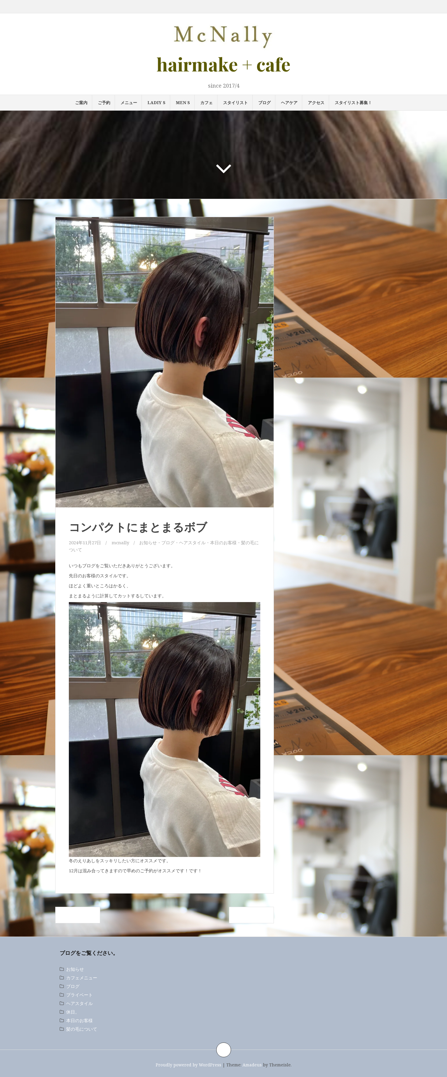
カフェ (206, 102)
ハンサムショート (251, 915)
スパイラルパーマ (77, 915)
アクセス (316, 102)
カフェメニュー (81, 978)
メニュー (129, 102)
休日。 (72, 1012)
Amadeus (252, 1065)
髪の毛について (81, 1029)
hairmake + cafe (223, 64)
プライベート (79, 995)
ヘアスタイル (192, 542)
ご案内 (81, 102)
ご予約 (104, 102)
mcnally (120, 542)
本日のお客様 (223, 542)
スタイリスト (235, 102)
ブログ (264, 102)
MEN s (183, 102)
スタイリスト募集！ (353, 102)
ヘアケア (289, 102)
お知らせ (148, 542)
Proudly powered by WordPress (188, 1065)
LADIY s (156, 102)
